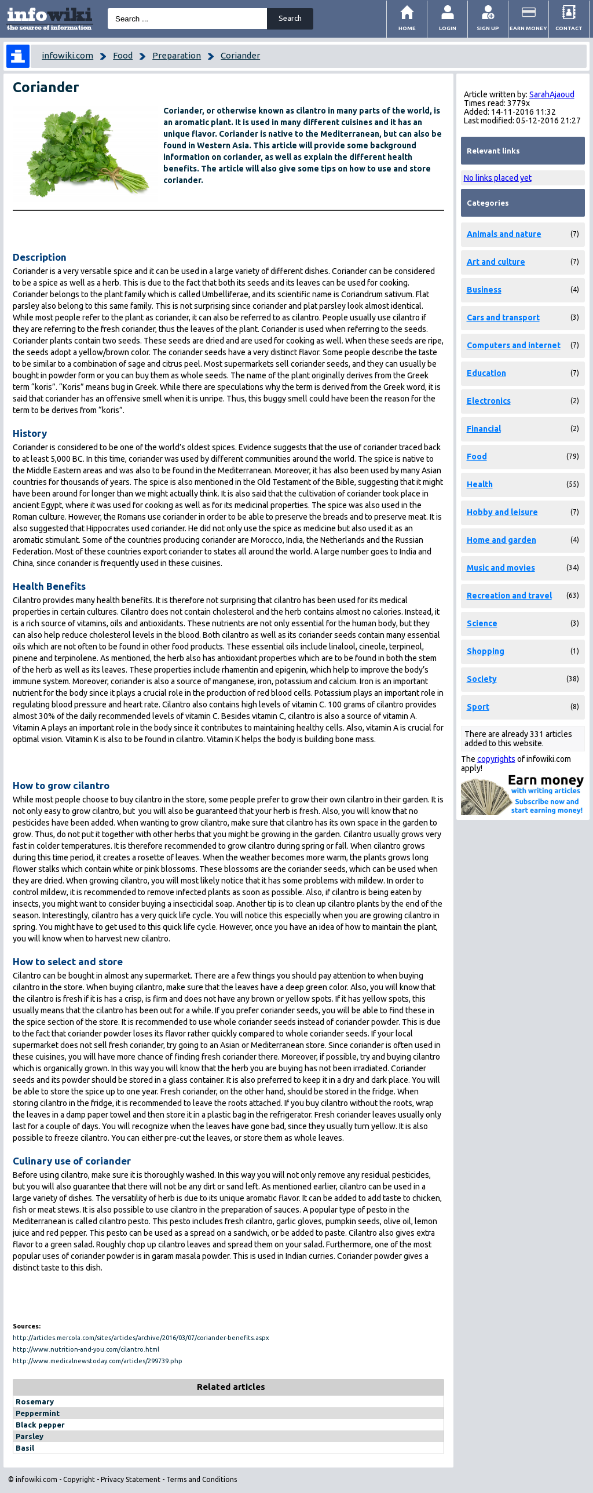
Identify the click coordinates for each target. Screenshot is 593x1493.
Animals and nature (504, 234)
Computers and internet (514, 345)
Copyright (79, 1479)
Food (123, 55)
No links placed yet (498, 177)
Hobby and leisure (502, 512)
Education (486, 373)
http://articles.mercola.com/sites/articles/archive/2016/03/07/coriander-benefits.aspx (141, 1337)
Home (407, 28)
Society (482, 679)
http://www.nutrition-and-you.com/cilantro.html (86, 1349)
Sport (478, 706)
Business (484, 289)
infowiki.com (67, 55)
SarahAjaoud (551, 94)
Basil (25, 1448)
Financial (484, 428)
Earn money (528, 28)
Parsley (29, 1436)
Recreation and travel (509, 595)
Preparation (176, 55)
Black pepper (40, 1425)
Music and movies (501, 567)
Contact (569, 28)
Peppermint (38, 1413)
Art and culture (496, 262)
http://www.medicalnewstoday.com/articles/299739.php (97, 1360)
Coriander (240, 55)
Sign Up (488, 28)
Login (447, 28)
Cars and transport (503, 317)
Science (482, 623)
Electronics (489, 401)
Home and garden (501, 540)
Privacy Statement (130, 1479)
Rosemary (35, 1401)
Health (480, 484)
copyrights (496, 759)
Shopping (485, 651)
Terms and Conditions (201, 1479)
